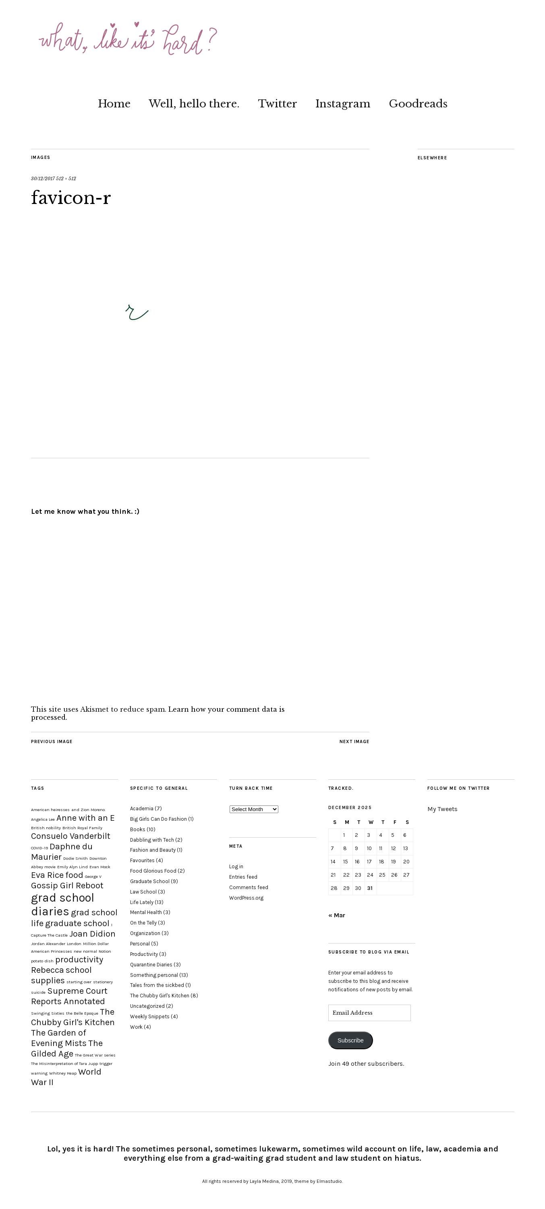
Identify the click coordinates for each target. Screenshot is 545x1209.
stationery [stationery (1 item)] (103, 982)
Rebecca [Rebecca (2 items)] (47, 970)
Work (136, 1027)
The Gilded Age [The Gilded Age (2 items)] (67, 1048)
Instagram (343, 103)
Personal (140, 944)
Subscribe (351, 1040)
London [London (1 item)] (74, 943)
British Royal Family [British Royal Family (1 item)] (82, 827)
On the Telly (143, 923)
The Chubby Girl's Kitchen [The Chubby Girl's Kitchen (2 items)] (73, 1017)
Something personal (154, 975)
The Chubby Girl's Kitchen (159, 996)
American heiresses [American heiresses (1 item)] (50, 809)
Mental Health (146, 912)
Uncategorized (147, 1006)
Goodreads (418, 103)
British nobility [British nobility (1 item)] (46, 827)
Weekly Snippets (150, 1016)
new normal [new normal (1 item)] (85, 951)
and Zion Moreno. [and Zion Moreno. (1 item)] (88, 809)
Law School (143, 892)
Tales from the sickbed (157, 985)
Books (137, 829)
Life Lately (141, 902)
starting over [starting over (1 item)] (78, 982)
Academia (141, 808)
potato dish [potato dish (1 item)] (42, 961)
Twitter (277, 103)
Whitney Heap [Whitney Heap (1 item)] (63, 1073)
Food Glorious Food (153, 871)
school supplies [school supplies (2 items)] (61, 975)
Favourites (142, 860)
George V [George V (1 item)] (93, 876)
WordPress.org (246, 898)
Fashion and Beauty (153, 850)
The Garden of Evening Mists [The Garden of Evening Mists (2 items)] (59, 1038)
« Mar (336, 915)
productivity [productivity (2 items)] (79, 959)
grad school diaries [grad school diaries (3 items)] (62, 904)
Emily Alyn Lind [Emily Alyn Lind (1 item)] (72, 866)
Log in (236, 866)
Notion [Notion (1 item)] (105, 951)
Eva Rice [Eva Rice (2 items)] (47, 875)
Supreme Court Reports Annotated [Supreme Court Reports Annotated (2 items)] (69, 996)
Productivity (144, 954)
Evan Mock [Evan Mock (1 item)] (99, 866)
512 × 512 (66, 178)
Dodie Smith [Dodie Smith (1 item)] (75, 858)
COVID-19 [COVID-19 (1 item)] (39, 848)
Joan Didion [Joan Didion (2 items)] (92, 934)
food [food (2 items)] (74, 875)
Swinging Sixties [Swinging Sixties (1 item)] (47, 1013)
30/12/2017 (43, 178)
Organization (145, 933)
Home (114, 103)
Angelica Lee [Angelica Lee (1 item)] (43, 819)
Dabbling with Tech (152, 840)
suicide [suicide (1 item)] (38, 992)
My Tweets (442, 809)
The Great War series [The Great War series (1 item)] (95, 1055)
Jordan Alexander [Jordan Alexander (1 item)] (48, 943)
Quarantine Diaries (151, 965)
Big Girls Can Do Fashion (158, 819)
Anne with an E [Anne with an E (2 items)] (85, 818)
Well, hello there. (194, 103)
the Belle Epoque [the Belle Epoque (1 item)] (82, 1013)
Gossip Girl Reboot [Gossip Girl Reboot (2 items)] (67, 885)
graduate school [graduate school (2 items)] (77, 923)
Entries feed (243, 877)
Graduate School (150, 881)
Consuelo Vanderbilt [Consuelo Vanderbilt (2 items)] (70, 836)
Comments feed (248, 887)
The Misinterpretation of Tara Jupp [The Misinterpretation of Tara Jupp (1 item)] (64, 1063)
